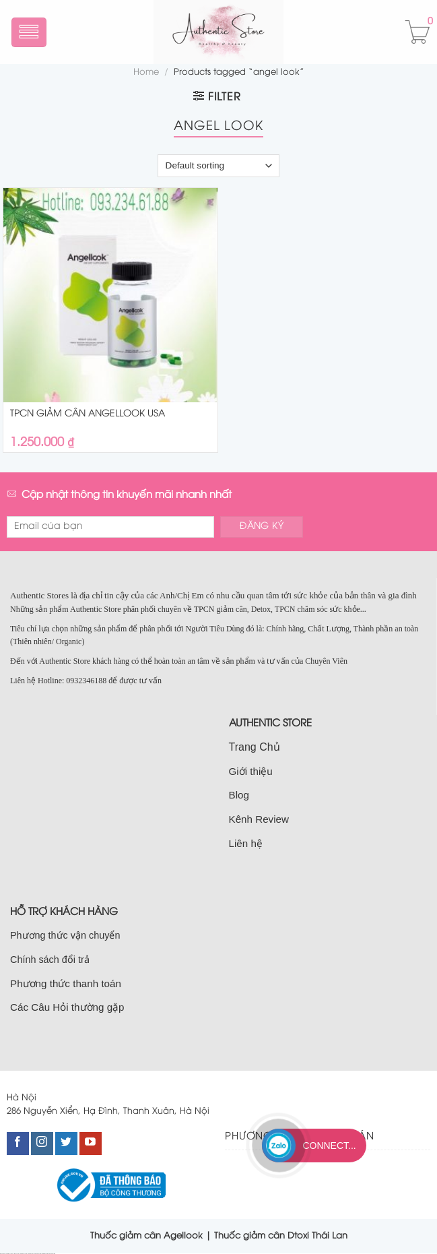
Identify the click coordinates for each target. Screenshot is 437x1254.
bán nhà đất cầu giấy (24, 1253)
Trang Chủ (254, 747)
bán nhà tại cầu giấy (10, 1253)
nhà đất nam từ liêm (37, 1253)
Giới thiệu (251, 771)
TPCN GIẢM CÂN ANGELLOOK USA (87, 414)
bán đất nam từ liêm (51, 1253)
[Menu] (29, 32)
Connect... (329, 1145)
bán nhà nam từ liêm (45, 1253)
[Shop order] (218, 165)
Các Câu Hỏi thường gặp (67, 1007)
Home (146, 72)
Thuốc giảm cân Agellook (146, 1236)
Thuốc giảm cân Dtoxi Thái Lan (280, 1236)
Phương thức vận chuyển (65, 935)
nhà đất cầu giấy (3, 1253)
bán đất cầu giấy (17, 1253)
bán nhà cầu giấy (31, 1253)
